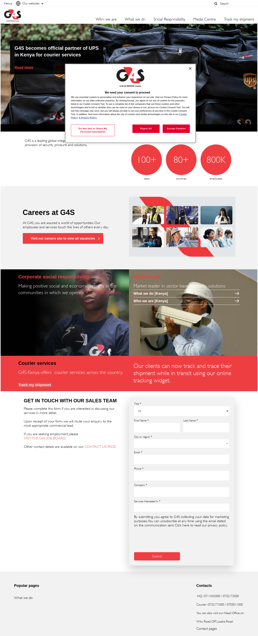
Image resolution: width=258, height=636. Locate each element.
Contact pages (206, 629)
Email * (138, 452)
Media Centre (204, 19)
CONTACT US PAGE (100, 447)
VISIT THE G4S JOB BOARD (44, 438)
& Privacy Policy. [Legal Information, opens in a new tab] (88, 117)
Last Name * (190, 420)
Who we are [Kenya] (150, 301)
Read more (24, 68)
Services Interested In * (147, 501)
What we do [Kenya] (150, 294)
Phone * (139, 468)
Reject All (146, 128)
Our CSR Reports (103, 292)
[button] (216, 3)
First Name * (141, 420)
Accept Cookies (176, 128)
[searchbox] (138, 507)
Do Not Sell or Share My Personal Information (93, 130)
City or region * (143, 436)
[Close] (190, 68)
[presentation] (164, 539)
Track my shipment (239, 19)
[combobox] (236, 3)
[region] (130, 103)
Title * (137, 403)
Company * (140, 484)
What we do (23, 598)
